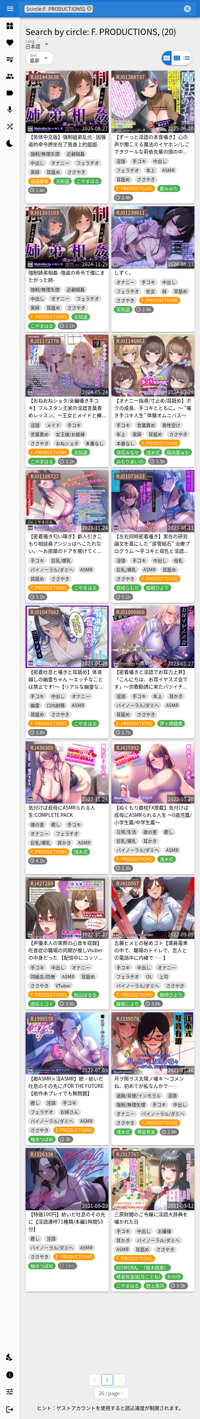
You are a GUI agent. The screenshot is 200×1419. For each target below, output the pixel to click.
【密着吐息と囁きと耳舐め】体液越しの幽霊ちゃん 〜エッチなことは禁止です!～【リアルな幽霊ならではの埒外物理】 (66, 682)
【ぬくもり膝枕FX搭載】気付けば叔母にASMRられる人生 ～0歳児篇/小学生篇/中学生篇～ (153, 815)
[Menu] (10, 9)
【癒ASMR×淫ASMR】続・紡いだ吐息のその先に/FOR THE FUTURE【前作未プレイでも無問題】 (66, 1086)
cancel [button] (89, 9)
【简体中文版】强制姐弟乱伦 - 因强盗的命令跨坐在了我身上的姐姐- (67, 140)
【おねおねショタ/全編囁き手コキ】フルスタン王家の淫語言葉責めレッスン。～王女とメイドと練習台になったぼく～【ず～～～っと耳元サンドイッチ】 (65, 415)
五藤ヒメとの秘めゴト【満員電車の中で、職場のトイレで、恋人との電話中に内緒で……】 (151, 950)
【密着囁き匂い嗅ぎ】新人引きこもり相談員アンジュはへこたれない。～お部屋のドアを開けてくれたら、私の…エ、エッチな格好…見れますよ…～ (65, 551)
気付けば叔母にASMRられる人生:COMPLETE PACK (61, 811)
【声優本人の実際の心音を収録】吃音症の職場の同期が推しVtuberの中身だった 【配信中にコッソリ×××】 (65, 953)
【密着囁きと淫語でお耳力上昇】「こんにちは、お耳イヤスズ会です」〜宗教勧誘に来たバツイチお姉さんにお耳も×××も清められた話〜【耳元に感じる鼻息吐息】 (151, 686)
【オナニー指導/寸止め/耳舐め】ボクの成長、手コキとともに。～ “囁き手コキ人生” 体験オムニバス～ (152, 408)
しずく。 (124, 272)
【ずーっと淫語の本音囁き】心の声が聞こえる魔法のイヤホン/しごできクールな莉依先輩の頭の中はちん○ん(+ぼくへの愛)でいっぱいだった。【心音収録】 (151, 151)
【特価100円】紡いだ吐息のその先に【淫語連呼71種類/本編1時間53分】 (66, 1221)
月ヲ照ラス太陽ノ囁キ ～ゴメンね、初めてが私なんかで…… (149, 1082)
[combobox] (137, 9)
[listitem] (10, 25)
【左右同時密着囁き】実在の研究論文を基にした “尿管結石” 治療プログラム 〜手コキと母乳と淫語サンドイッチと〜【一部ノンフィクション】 (152, 551)
